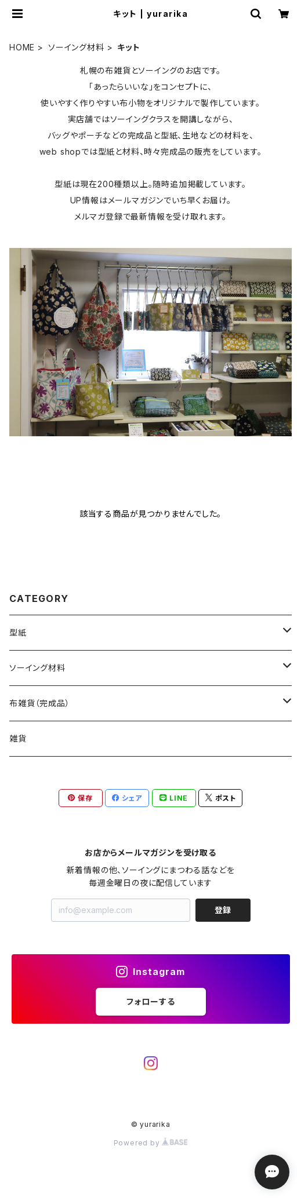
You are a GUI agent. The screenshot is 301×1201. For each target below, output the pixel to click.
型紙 (18, 632)
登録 (223, 910)
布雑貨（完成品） (39, 703)
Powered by (151, 1142)
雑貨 (18, 738)
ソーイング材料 (76, 47)
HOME (22, 47)
